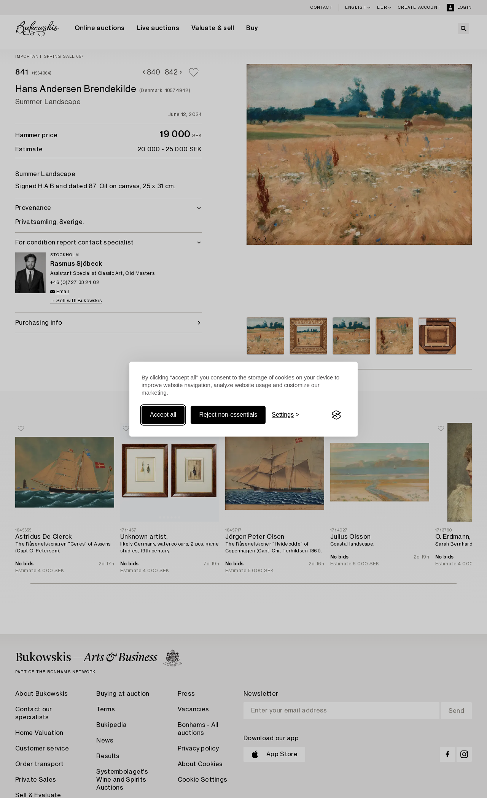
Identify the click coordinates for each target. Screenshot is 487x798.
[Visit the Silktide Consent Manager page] (336, 415)
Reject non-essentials (228, 415)
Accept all (163, 415)
